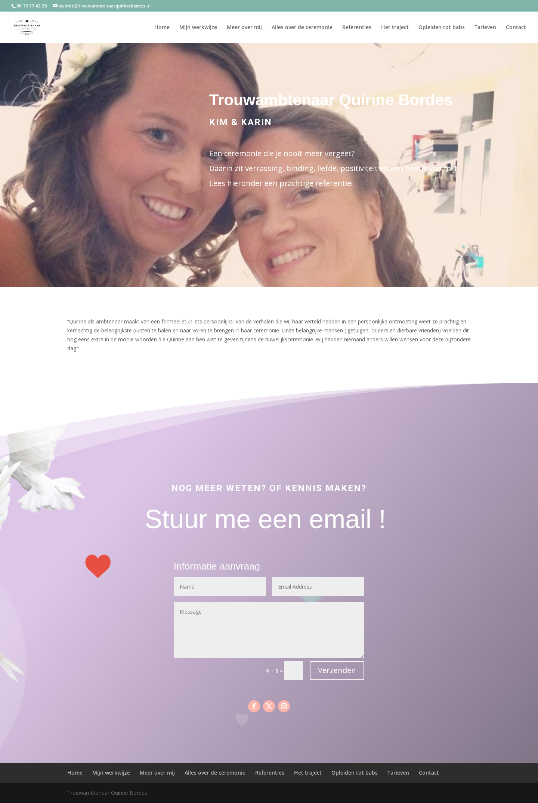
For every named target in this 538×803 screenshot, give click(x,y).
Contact (516, 28)
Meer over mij (244, 28)
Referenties (356, 28)
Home (162, 28)
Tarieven (485, 28)
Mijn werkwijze (198, 28)
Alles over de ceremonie (302, 28)
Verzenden (337, 670)
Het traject (395, 28)
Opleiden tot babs (441, 28)
